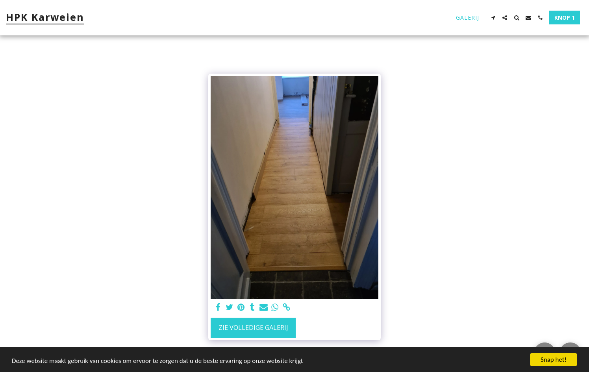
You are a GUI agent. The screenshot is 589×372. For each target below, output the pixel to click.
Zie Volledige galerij (253, 327)
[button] (492, 17)
